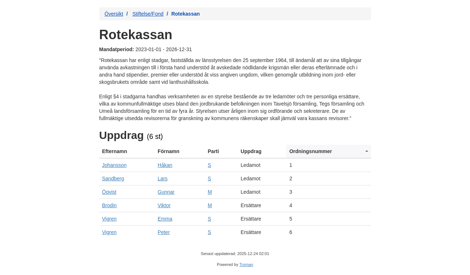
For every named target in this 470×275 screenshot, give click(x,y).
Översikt (114, 14)
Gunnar (166, 192)
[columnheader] (127, 151)
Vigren (109, 219)
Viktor (164, 205)
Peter (164, 232)
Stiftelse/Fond (147, 14)
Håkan (165, 165)
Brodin (109, 205)
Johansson (114, 165)
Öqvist (109, 192)
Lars (162, 178)
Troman (246, 264)
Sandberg (113, 178)
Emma (165, 219)
